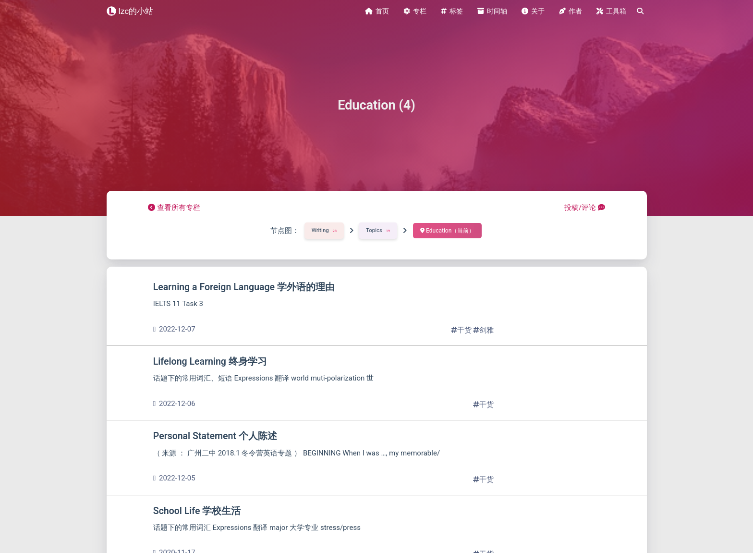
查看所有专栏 (174, 203)
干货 (462, 326)
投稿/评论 (584, 203)
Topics (378, 226)
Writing (324, 226)
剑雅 (483, 326)
